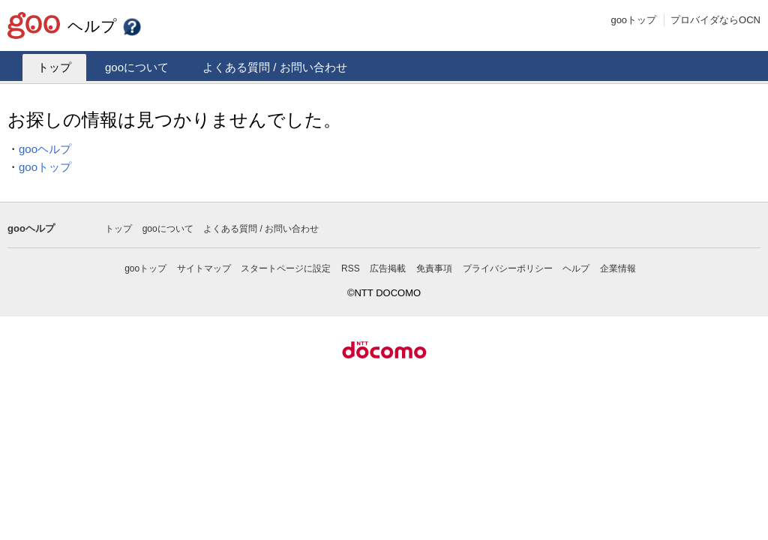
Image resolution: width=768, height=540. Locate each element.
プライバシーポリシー (508, 268)
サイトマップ (204, 268)
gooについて (137, 67)
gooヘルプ (45, 148)
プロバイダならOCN (715, 20)
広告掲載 (388, 268)
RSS (350, 268)
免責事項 (434, 268)
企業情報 (618, 268)
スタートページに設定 (286, 268)
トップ (54, 67)
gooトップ (633, 20)
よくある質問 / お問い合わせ (274, 67)
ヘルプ (105, 25)
